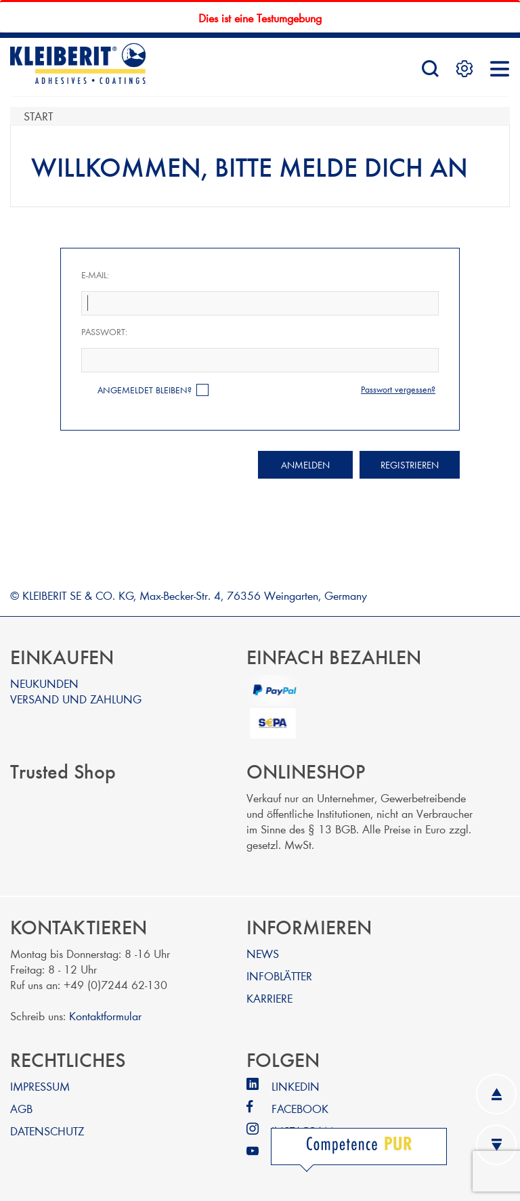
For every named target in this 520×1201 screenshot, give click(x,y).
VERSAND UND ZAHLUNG (76, 698)
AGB (21, 1108)
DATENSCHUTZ (47, 1130)
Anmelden (305, 464)
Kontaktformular (105, 1015)
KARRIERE (269, 997)
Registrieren (410, 464)
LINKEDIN (296, 1085)
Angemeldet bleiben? (145, 390)
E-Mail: (95, 275)
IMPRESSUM (40, 1085)
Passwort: (104, 332)
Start (38, 115)
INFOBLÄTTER (279, 975)
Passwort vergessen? (398, 389)
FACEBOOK (300, 1108)
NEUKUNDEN (44, 683)
